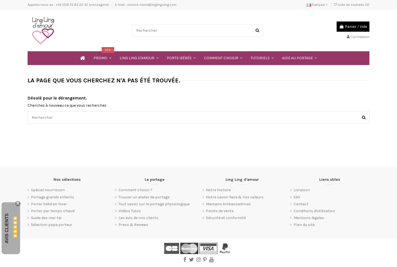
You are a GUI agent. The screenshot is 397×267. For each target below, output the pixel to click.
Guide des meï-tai (46, 217)
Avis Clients (6, 228)
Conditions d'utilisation (314, 211)
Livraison (302, 190)
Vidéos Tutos (130, 211)
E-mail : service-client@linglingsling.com (145, 5)
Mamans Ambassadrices (228, 204)
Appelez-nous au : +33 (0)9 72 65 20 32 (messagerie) (69, 5)
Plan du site (304, 224)
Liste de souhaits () (351, 5)
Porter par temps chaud (52, 211)
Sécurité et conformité (226, 217)
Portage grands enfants (52, 197)
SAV (297, 197)
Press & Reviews (133, 224)
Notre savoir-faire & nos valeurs (235, 197)
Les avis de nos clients (139, 217)
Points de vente (220, 211)
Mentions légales (309, 217)
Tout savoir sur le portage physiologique (154, 204)
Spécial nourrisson (48, 190)
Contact (301, 204)
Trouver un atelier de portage (144, 197)
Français (317, 5)
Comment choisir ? (135, 190)
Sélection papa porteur (51, 224)
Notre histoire (218, 190)
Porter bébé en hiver (49, 204)
